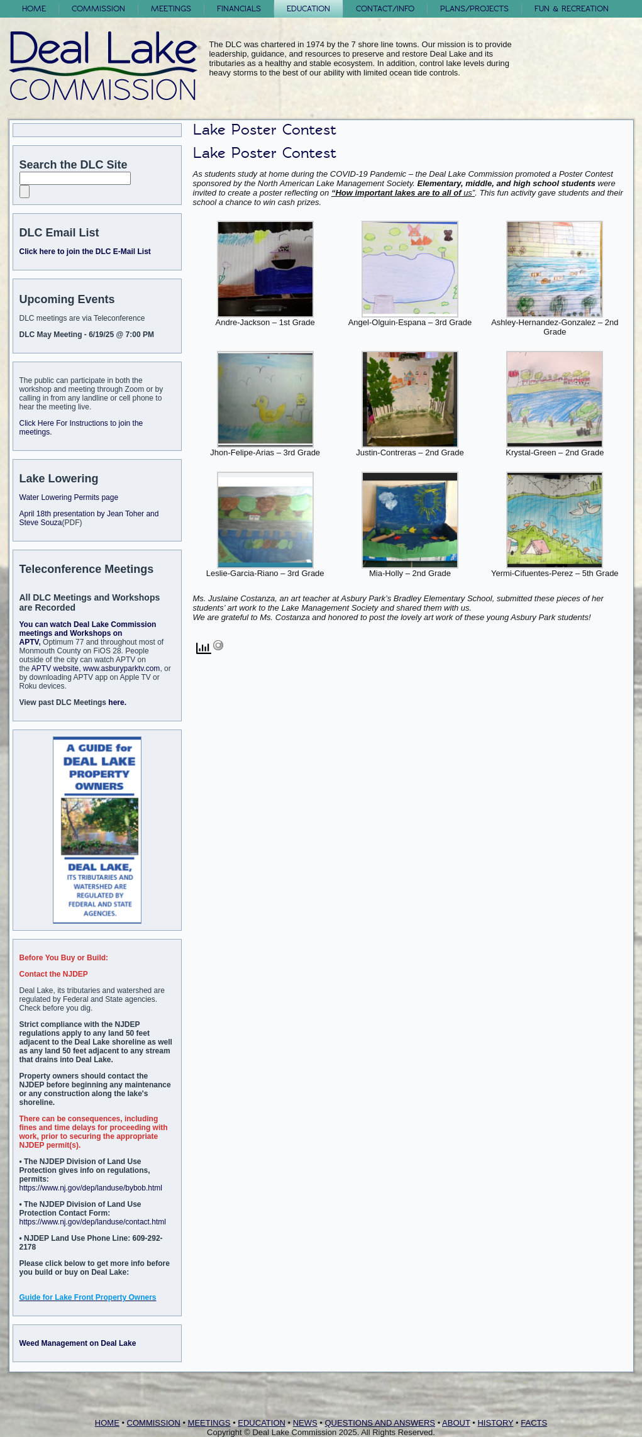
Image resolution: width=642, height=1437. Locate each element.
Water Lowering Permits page (69, 497)
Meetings (171, 8)
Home (34, 8)
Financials (239, 8)
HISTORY (495, 1423)
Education (308, 8)
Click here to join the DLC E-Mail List (85, 251)
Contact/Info (385, 8)
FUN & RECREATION (571, 8)
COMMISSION (153, 1423)
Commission (98, 8)
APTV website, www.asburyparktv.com (95, 668)
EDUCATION (261, 1423)
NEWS (305, 1423)
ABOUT (456, 1423)
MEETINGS (209, 1423)
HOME (107, 1423)
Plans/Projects (474, 8)
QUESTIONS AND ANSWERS (379, 1423)
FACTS (534, 1423)
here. (117, 702)
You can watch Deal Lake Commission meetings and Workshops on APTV (88, 633)
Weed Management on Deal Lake (77, 1343)
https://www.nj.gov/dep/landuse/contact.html (92, 1222)
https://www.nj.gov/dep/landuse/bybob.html (90, 1188)
